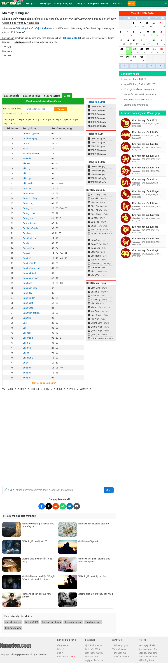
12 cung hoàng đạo (64, 3)
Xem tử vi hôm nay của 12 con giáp (140, 113)
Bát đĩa (26, 343)
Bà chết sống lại (30, 228)
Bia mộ (26, 163)
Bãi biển (27, 348)
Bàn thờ (26, 258)
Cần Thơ (93, 222)
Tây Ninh (93, 259)
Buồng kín (28, 218)
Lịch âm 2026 (31, 622)
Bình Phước (95, 210)
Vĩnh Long (94, 271)
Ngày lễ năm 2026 (94, 660)
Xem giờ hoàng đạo (148, 649)
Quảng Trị (94, 334)
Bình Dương (95, 206)
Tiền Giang (94, 263)
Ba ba (26, 148)
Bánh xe (27, 318)
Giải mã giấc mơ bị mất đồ (34, 541)
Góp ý (60, 652)
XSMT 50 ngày (96, 142)
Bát (24, 328)
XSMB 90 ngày (96, 118)
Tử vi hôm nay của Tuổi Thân (145, 214)
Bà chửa (27, 233)
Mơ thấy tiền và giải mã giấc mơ (93, 523)
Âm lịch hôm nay (13, 622)
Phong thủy (93, 3)
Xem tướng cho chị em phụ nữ (138, 99)
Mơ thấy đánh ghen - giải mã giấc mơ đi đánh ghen (94, 560)
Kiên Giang (94, 229)
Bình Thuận (95, 214)
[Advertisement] (59, 67)
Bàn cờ (26, 253)
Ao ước (26, 143)
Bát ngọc (27, 333)
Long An (93, 252)
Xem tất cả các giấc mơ (43, 383)
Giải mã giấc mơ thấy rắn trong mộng (37, 560)
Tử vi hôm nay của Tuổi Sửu (145, 132)
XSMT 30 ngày (96, 138)
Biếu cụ (26, 168)
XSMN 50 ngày (96, 170)
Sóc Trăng (94, 256)
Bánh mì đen (29, 298)
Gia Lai (93, 303)
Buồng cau (28, 208)
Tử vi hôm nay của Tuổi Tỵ (144, 179)
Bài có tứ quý (29, 248)
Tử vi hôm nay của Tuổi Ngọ (145, 191)
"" (45, 28)
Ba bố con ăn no (31, 153)
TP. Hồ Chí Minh (97, 233)
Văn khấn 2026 (66, 656)
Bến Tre (93, 202)
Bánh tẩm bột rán (31, 313)
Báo (25, 323)
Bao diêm (27, 158)
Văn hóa (117, 3)
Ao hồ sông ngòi (31, 138)
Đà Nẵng (93, 291)
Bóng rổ (26, 377)
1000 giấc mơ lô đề (70, 37)
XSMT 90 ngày (96, 146)
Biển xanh (28, 183)
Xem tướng (7, 51)
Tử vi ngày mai (119, 652)
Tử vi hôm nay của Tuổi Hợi (145, 250)
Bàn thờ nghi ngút (31, 268)
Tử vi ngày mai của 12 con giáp (139, 89)
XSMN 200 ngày (97, 182)
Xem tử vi (6, 55)
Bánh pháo (28, 308)
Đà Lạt (92, 225)
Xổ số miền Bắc (11, 95)
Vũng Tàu (94, 275)
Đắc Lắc (93, 295)
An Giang (94, 194)
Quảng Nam (95, 327)
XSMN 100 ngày (97, 178)
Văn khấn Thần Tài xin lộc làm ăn (140, 94)
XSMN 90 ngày (96, 174)
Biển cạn (27, 178)
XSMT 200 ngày (97, 154)
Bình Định (94, 288)
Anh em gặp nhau (31, 133)
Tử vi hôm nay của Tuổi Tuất (145, 238)
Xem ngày (6, 46)
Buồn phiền (28, 193)
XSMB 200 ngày (97, 126)
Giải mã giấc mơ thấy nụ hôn (92, 576)
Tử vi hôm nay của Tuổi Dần (145, 143)
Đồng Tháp (94, 244)
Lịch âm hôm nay (93, 645)
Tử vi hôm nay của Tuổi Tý (144, 120)
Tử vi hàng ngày (93, 622)
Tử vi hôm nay (119, 649)
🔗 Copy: (9, 489)
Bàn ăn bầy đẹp (30, 273)
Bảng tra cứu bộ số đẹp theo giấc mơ (43, 101)
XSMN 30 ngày (96, 166)
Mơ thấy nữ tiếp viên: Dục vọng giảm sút (36, 595)
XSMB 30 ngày (96, 110)
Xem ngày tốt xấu (73, 622)
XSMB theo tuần (97, 106)
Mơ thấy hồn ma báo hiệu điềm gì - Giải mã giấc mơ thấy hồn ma (38, 577)
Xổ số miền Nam (52, 95)
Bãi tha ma (28, 357)
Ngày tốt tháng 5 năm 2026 (139, 84)
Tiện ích (105, 3)
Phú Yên (93, 319)
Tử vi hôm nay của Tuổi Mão (145, 155)
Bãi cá (26, 353)
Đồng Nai (94, 248)
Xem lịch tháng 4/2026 (135, 79)
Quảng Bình (95, 323)
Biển (25, 173)
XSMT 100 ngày (97, 150)
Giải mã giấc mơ (24, 28)
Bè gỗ (26, 362)
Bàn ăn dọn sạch (31, 278)
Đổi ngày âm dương (51, 622)
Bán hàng (27, 283)
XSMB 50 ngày (96, 114)
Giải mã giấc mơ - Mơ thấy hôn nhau (95, 593)
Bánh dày (27, 293)
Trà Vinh (93, 267)
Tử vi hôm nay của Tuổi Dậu (145, 226)
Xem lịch (6, 41)
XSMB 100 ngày (97, 122)
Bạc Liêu (93, 198)
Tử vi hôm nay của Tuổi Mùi (145, 203)
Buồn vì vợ (28, 203)
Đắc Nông (94, 299)
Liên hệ (60, 649)
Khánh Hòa (95, 307)
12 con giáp (44, 3)
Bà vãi (26, 243)
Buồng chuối (29, 213)
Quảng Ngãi (95, 330)
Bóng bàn (27, 367)
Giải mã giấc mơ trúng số (136, 104)
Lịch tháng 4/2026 (94, 652)
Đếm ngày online (13, 627)
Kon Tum (93, 311)
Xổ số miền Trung (31, 95)
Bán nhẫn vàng (30, 288)
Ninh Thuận (95, 315)
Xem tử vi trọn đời (120, 656)
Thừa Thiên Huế (97, 338)
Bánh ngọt (28, 303)
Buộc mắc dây (30, 223)
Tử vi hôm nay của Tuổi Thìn (145, 167)
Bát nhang (28, 338)
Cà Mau (93, 218)
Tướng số (80, 3)
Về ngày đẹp (63, 645)
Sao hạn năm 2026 (148, 656)
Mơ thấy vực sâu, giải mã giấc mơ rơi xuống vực (38, 525)
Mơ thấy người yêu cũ (88, 541)
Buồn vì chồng (30, 198)
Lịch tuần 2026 (92, 649)
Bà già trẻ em (29, 238)
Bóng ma (27, 372)
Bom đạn (27, 188)
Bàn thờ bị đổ (29, 263)
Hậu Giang (94, 240)
